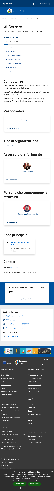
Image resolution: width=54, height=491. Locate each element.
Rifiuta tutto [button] (34, 484)
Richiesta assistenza (34, 442)
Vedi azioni (17, 37)
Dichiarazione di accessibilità (10, 469)
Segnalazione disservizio (35, 436)
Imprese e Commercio (34, 385)
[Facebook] (43, 365)
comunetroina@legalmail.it (12, 449)
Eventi (30, 423)
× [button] (52, 471)
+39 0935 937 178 (15, 446)
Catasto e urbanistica (34, 388)
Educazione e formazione (8, 404)
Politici (3, 388)
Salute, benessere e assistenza (10, 417)
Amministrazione (13, 19)
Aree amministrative (27, 19)
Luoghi (30, 420)
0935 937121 (14, 267)
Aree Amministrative (7, 378)
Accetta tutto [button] (19, 484)
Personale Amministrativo (9, 391)
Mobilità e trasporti (34, 391)
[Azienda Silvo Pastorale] (43, 4)
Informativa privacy (7, 462)
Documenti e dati (6, 395)
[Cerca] (50, 11)
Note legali (4, 465)
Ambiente (4, 414)
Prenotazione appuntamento (37, 433)
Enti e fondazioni (6, 385)
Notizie (30, 404)
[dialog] (27, 480)
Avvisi (30, 411)
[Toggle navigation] (4, 11)
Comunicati (31, 408)
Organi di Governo (6, 375)
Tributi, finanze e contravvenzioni (11, 411)
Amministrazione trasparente (10, 459)
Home (4, 19)
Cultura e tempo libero (35, 378)
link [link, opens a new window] (44, 480)
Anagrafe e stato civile (35, 375)
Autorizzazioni (5, 420)
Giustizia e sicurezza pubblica (10, 407)
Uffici (2, 381)
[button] (27, 488)
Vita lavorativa (32, 381)
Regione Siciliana (8, 4)
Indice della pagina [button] (12, 41)
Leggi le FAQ (32, 439)
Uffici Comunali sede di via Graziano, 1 (19, 243)
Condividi (8, 37)
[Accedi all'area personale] (33, 3)
